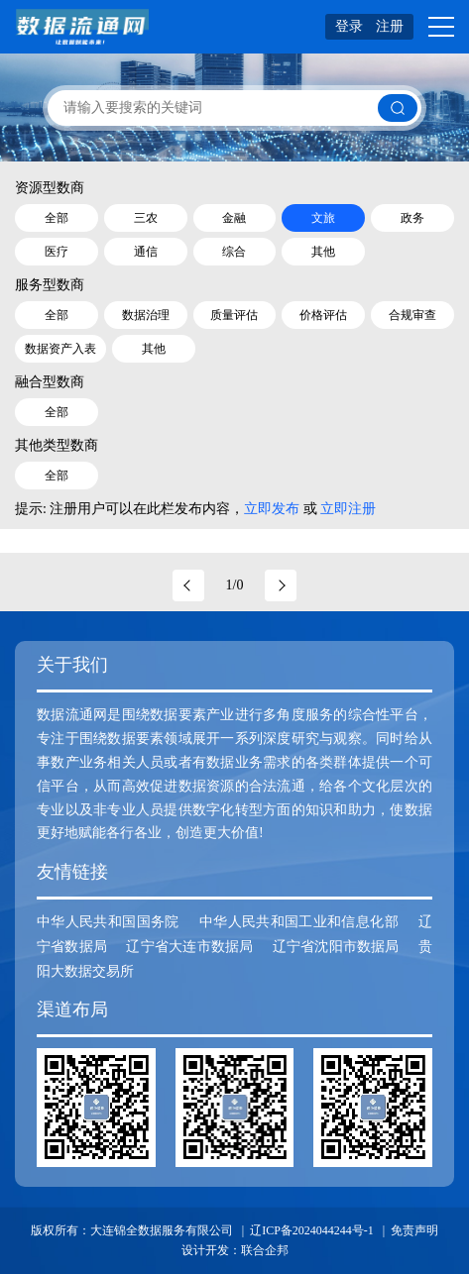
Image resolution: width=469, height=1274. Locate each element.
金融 (234, 218)
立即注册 (348, 508)
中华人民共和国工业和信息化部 (299, 921)
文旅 (323, 218)
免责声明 (414, 1230)
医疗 (56, 252)
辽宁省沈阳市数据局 (336, 946)
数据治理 (146, 315)
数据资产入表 (60, 349)
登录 (349, 26)
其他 (323, 252)
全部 (56, 218)
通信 (146, 252)
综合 (234, 252)
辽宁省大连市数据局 (189, 946)
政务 (412, 218)
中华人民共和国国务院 (108, 921)
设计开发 (205, 1250)
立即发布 (271, 508)
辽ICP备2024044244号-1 (312, 1230)
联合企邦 (265, 1250)
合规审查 (412, 315)
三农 (146, 218)
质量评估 (234, 315)
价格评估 (323, 315)
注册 (390, 26)
